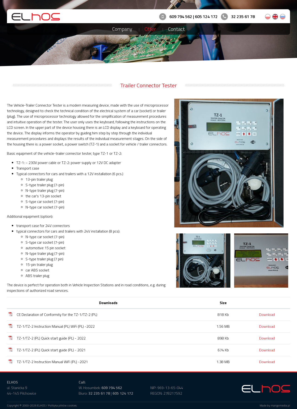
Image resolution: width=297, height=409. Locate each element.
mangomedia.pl (280, 405)
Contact (176, 29)
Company (122, 29)
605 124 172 (206, 16)
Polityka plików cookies (62, 405)
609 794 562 (180, 16)
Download (267, 314)
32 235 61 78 (243, 16)
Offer (150, 29)
